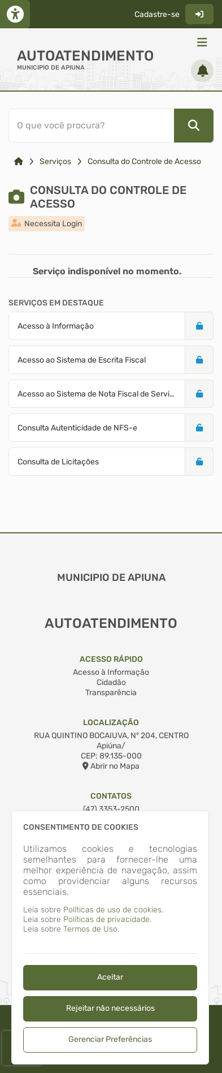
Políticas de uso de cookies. (113, 910)
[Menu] (202, 42)
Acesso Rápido (111, 659)
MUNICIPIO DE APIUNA (51, 67)
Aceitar (110, 977)
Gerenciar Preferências (110, 1039)
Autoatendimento (85, 56)
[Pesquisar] (194, 126)
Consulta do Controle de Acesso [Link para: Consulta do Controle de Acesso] (144, 161)
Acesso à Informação (111, 672)
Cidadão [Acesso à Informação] (111, 682)
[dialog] (110, 938)
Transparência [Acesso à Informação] (111, 692)
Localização (111, 722)
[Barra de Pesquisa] (109, 126)
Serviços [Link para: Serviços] (55, 161)
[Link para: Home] (18, 161)
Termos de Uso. (91, 929)
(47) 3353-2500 (111, 809)
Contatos (111, 796)
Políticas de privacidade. (107, 919)
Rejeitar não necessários (110, 1008)
